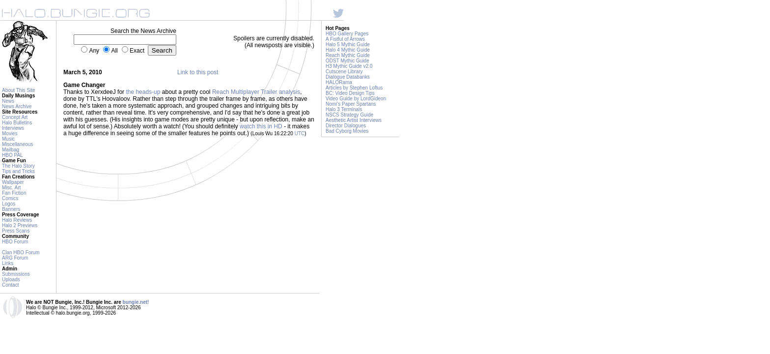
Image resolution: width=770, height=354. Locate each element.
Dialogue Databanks (348, 77)
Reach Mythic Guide (348, 55)
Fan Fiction (14, 193)
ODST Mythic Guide (347, 60)
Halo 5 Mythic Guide (348, 44)
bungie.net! (136, 302)
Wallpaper (13, 182)
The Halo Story (18, 166)
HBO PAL (12, 155)
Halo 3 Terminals (344, 109)
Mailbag (10, 149)
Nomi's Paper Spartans (351, 104)
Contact (10, 285)
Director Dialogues (346, 125)
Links (7, 263)
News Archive (17, 106)
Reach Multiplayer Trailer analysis (256, 91)
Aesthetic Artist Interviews (354, 120)
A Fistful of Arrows (345, 39)
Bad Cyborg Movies (347, 131)
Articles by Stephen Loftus (354, 87)
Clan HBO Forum (21, 252)
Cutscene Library (344, 71)
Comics (10, 198)
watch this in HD (261, 126)
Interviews (13, 128)
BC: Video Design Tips (350, 93)
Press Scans (15, 231)
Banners (11, 209)
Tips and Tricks (18, 171)
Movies (10, 133)
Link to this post (197, 72)
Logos (8, 203)
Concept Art (15, 117)
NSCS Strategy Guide (349, 115)
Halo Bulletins (17, 122)
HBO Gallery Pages (347, 33)
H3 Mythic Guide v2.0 (349, 66)
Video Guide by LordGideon (356, 98)
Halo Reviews (17, 220)
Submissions (16, 274)
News (8, 101)
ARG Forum (15, 258)
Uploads (11, 279)
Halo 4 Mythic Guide (348, 50)
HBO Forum (15, 241)
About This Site (18, 90)
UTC (300, 133)
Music (8, 139)
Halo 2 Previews (19, 225)
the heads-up (143, 91)
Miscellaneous (17, 144)
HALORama (339, 82)
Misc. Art (11, 187)
